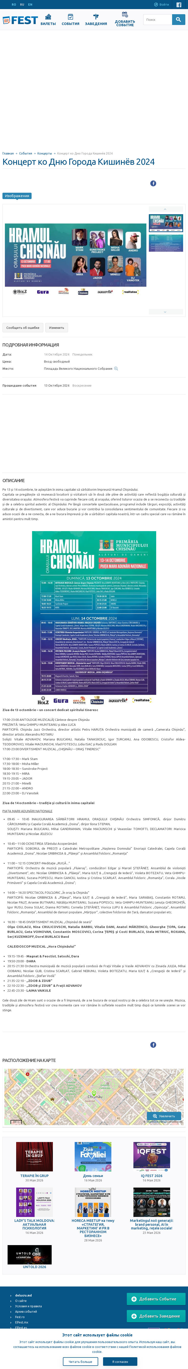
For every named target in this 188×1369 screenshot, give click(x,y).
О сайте (21, 1300)
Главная (8, 153)
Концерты (44, 153)
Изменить (56, 327)
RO (14, 4)
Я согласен (120, 1361)
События (25, 153)
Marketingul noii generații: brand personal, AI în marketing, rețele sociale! (151, 1224)
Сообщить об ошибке (22, 327)
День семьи (93, 1176)
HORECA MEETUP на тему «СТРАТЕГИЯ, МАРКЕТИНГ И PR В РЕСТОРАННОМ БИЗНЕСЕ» (93, 1228)
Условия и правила (28, 1306)
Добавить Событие (153, 1299)
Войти (161, 4)
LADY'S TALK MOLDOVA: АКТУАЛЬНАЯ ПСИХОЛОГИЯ (34, 1224)
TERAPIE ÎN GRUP (34, 1176)
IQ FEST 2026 (151, 1176)
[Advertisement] (56, 88)
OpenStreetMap (156, 1121)
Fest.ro (20, 1317)
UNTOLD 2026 (34, 1267)
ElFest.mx (21, 1322)
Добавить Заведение (155, 1316)
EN (30, 4)
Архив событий (26, 1311)
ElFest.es (21, 1327)
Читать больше (80, 1361)
